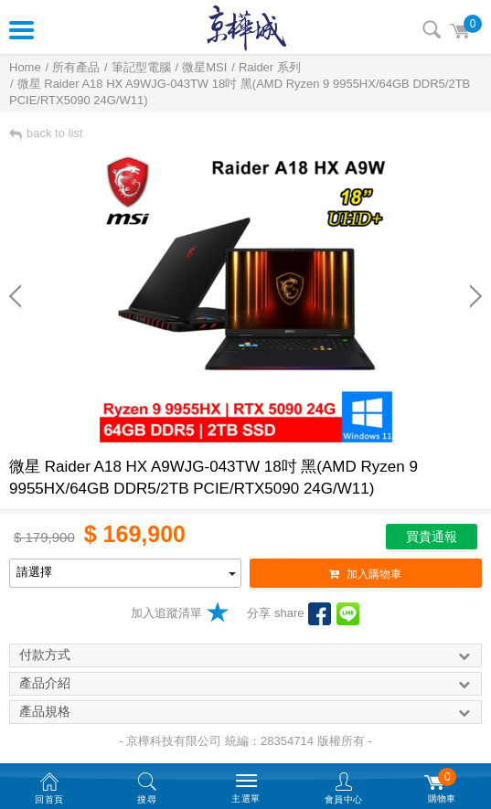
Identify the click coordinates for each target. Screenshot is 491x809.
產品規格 (245, 712)
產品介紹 (245, 684)
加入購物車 (365, 574)
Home (25, 67)
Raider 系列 (270, 67)
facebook (319, 613)
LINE (347, 613)
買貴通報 (431, 536)
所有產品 (76, 67)
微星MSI (204, 67)
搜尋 (431, 29)
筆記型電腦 (141, 67)
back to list (45, 133)
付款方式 (245, 655)
